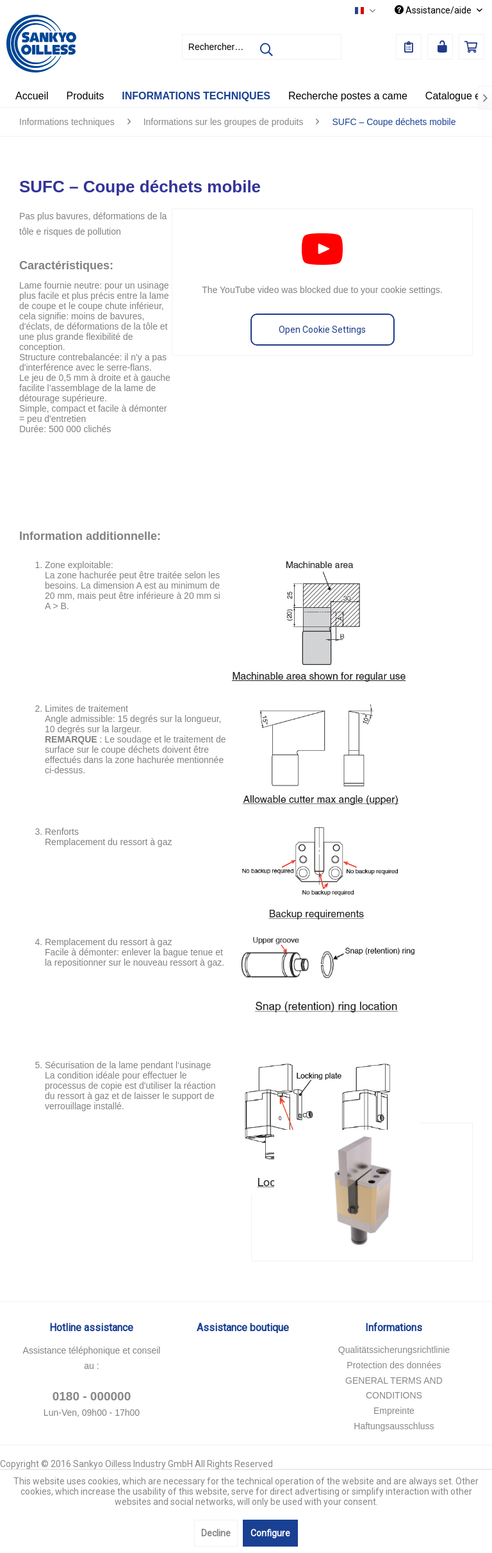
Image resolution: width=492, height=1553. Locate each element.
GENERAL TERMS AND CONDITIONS (394, 1388)
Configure (270, 1533)
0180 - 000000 (92, 1396)
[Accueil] (32, 96)
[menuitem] (262, 47)
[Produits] (85, 96)
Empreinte (393, 1411)
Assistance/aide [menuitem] (434, 10)
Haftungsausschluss (394, 1426)
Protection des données (394, 1365)
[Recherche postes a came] (347, 96)
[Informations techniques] (196, 96)
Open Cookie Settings (322, 329)
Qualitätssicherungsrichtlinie (394, 1350)
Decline (216, 1533)
